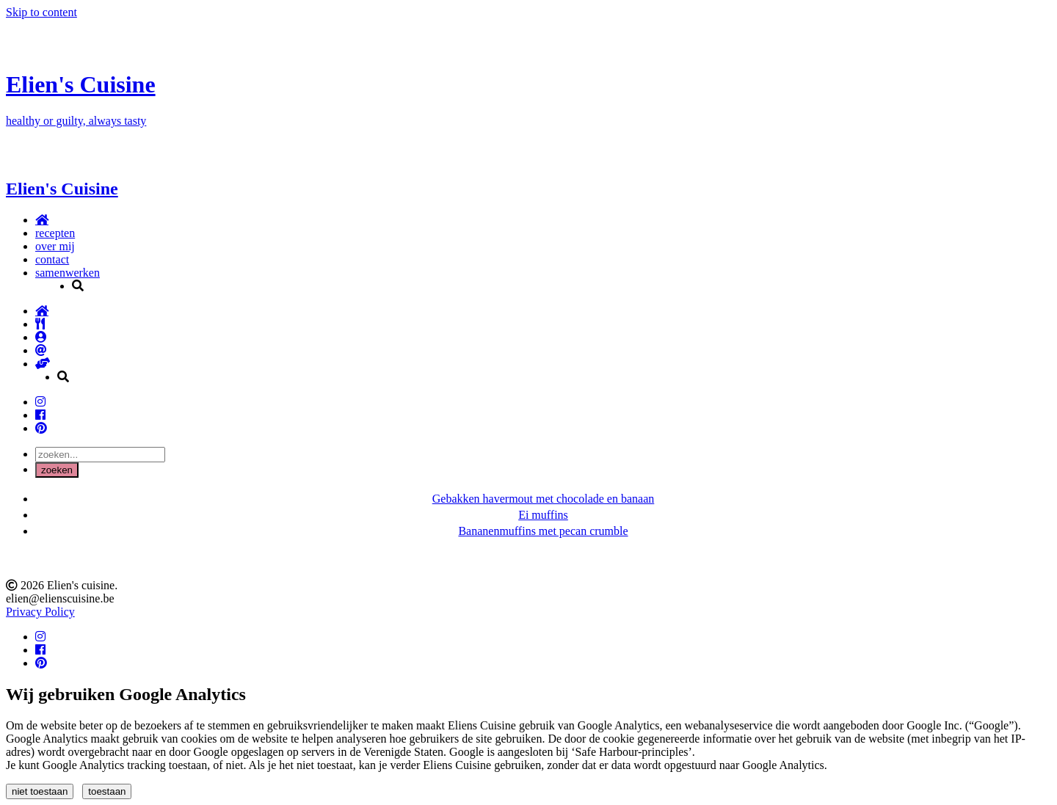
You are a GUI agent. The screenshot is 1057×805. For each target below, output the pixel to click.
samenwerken (67, 272)
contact (52, 259)
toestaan (107, 791)
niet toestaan (40, 791)
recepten (55, 233)
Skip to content (41, 12)
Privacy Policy (40, 611)
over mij (55, 246)
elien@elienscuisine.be (60, 598)
